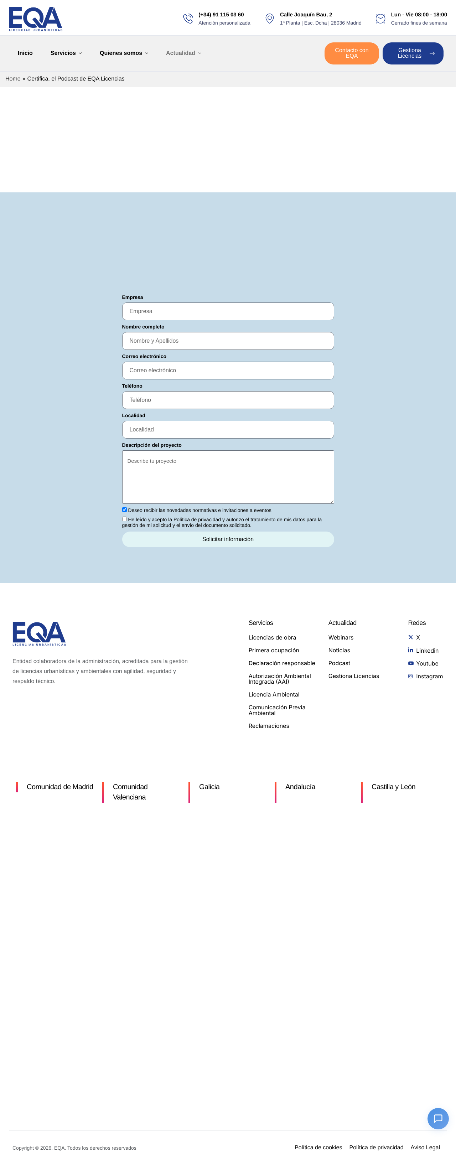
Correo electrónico (144, 356)
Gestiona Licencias (416, 53)
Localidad (133, 415)
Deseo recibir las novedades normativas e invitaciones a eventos (199, 510)
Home (13, 79)
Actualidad (183, 53)
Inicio (25, 53)
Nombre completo (143, 327)
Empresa (132, 297)
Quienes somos (124, 53)
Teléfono (132, 386)
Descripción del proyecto (152, 445)
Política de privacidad (197, 519)
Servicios (66, 53)
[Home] (35, 19)
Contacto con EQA (351, 53)
